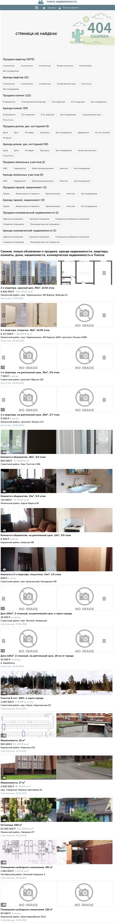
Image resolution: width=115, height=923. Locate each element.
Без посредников (11, 71)
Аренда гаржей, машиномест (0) (23, 200)
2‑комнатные (27, 66)
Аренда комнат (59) (15, 108)
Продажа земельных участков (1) (24, 162)
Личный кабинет (69, 8)
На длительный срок (66, 84)
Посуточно (86, 84)
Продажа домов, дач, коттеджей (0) (26, 126)
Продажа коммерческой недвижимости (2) (30, 212)
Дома (5, 133)
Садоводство (20, 168)
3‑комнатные (45, 66)
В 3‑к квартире (77, 102)
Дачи (16, 133)
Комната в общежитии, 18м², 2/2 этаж (23, 457)
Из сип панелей (102, 133)
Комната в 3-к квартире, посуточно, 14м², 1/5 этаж (31, 574)
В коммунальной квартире (34, 102)
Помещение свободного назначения (72, 219)
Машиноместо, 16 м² (13, 740)
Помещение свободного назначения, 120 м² (27, 910)
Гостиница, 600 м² (11, 825)
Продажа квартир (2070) (18, 59)
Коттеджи (29, 133)
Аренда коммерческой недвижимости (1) (29, 230)
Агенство (64, 168)
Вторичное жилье (65, 66)
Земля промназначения (42, 168)
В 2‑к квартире (58, 102)
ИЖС (5, 168)
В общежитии (9, 102)
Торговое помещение (39, 219)
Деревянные (83, 133)
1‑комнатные (9, 66)
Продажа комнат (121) (17, 95)
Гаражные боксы (53, 194)
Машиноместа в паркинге (27, 194)
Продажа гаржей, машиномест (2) (24, 187)
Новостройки (85, 66)
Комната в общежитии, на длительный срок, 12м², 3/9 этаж (36, 535)
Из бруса (7, 138)
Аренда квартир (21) (16, 77)
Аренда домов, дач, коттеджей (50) (25, 144)
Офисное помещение (13, 219)
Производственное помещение (44, 224)
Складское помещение (13, 224)
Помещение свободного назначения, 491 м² (27, 867)
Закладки (49, 8)
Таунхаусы (45, 133)
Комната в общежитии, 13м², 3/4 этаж (23, 496)
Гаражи (6, 194)
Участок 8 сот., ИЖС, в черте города (22, 698)
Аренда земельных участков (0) (23, 175)
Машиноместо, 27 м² (13, 783)
